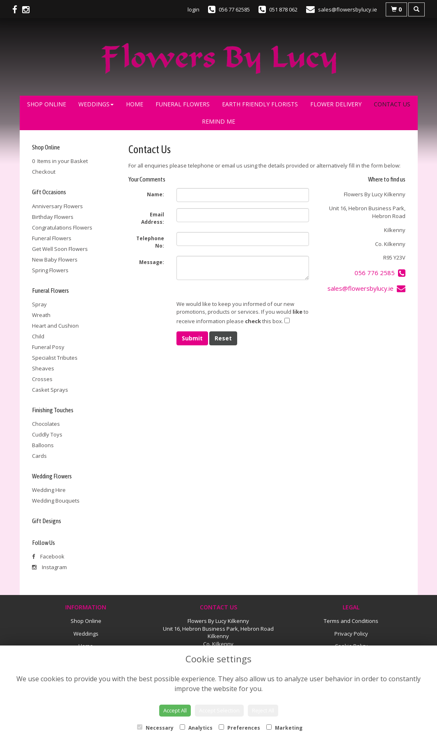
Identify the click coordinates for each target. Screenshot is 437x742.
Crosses (42, 379)
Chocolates (46, 423)
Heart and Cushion (55, 325)
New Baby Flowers (55, 259)
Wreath (41, 315)
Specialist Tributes (55, 357)
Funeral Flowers (183, 104)
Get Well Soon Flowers (60, 249)
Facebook (48, 556)
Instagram (49, 567)
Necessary (155, 727)
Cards (39, 455)
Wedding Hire (49, 490)
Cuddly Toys (47, 434)
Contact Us (392, 104)
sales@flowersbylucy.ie (366, 288)
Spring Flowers (50, 270)
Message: (151, 262)
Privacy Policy (351, 633)
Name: (155, 194)
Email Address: (152, 218)
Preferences (239, 727)
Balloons (43, 445)
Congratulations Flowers (62, 227)
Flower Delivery (335, 104)
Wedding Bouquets (56, 500)
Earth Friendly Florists (260, 104)
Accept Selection (219, 710)
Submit (192, 338)
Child (38, 336)
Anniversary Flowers (57, 206)
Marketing (284, 727)
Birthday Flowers (52, 217)
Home (134, 104)
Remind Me (218, 121)
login (193, 9)
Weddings (96, 104)
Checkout (43, 171)
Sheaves (43, 368)
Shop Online (46, 104)
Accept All (175, 710)
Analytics (196, 727)
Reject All (263, 710)
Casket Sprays (50, 389)
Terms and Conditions (351, 621)
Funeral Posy (48, 347)
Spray (39, 304)
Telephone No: (150, 242)
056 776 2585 (380, 273)
